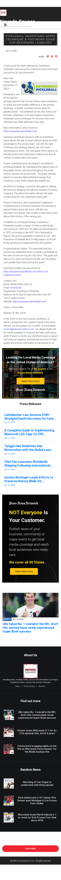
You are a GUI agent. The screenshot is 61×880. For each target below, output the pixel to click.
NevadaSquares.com (26, 861)
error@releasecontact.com (20, 329)
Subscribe (30, 848)
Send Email (15, 287)
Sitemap (41, 686)
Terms (17, 686)
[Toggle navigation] (5, 25)
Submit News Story (30, 381)
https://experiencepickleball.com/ (20, 131)
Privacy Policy (29, 686)
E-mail (5, 838)
